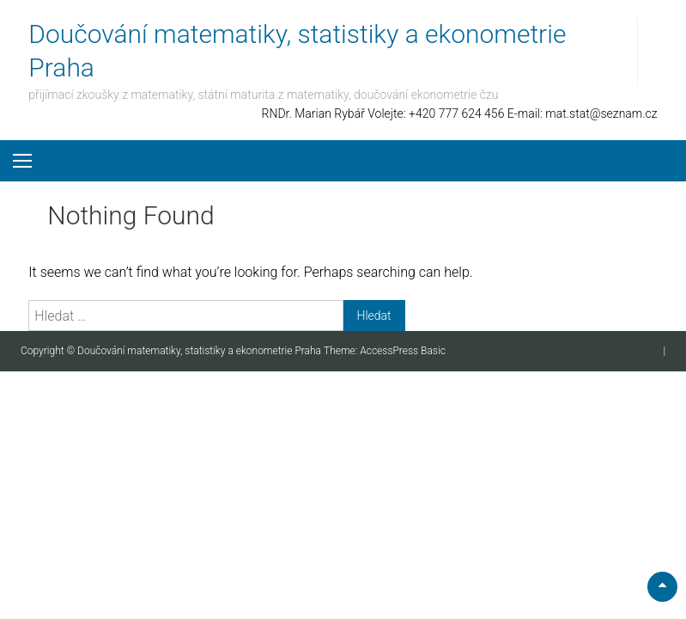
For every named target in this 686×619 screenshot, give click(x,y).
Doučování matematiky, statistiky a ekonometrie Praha (200, 351)
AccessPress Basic (403, 351)
